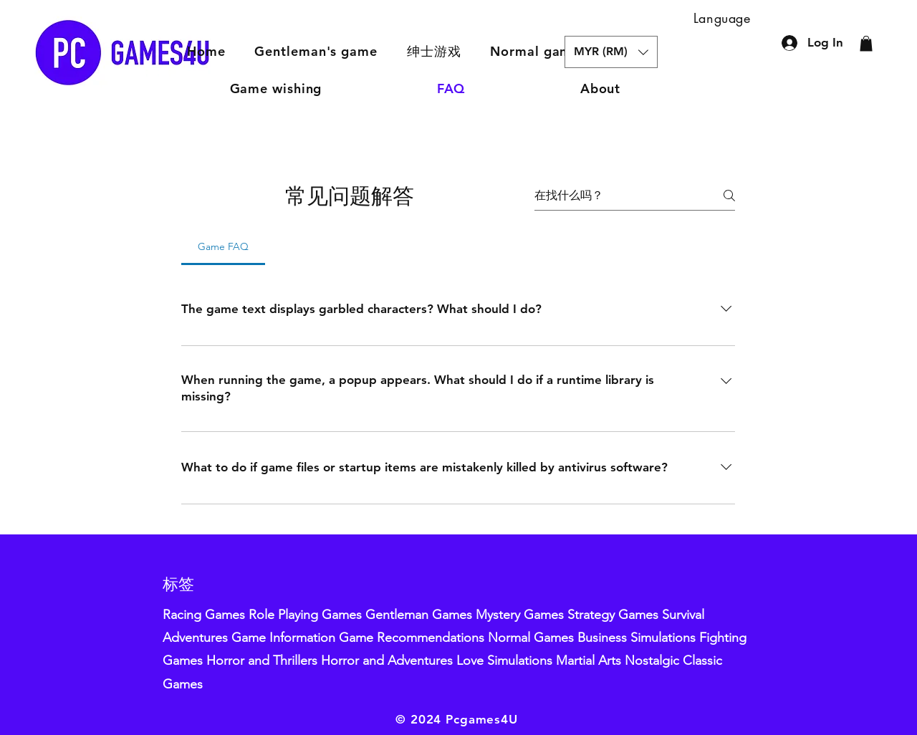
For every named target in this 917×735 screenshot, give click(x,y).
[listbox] (611, 52)
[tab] (223, 246)
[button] (434, 51)
